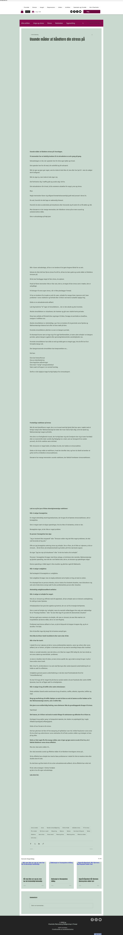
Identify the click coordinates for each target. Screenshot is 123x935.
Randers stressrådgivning (53, 827)
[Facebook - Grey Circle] (92, 919)
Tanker (88, 831)
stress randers (34, 827)
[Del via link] (43, 844)
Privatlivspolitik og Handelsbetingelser (63, 929)
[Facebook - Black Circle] (74, 11)
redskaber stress (76, 827)
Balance (62, 831)
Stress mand (50, 834)
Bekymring (54, 831)
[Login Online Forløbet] (71, 11)
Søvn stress (41, 834)
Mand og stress (60, 834)
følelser (69, 831)
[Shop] (27, 11)
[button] (22, 11)
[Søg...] (92, 11)
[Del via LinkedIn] (39, 844)
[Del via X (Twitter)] (35, 844)
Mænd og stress (71, 834)
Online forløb (65, 827)
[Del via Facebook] (30, 844)
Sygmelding (70, 23)
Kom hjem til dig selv (79, 831)
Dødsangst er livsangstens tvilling (59, 880)
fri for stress (86, 827)
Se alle (100, 858)
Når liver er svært (44, 831)
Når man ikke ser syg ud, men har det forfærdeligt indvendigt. (32, 880)
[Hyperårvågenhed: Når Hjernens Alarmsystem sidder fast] (89, 869)
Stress (49, 23)
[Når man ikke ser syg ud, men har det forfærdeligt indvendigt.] (33, 869)
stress (42, 827)
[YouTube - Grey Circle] (100, 919)
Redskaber (59, 23)
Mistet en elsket (82, 834)
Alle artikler (25, 23)
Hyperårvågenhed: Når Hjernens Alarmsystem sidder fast (88, 880)
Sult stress (33, 838)
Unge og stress (38, 23)
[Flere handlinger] (92, 35)
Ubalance (33, 834)
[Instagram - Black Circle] (77, 11)
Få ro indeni (34, 831)
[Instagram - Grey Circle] (96, 919)
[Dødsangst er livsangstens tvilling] (61, 869)
